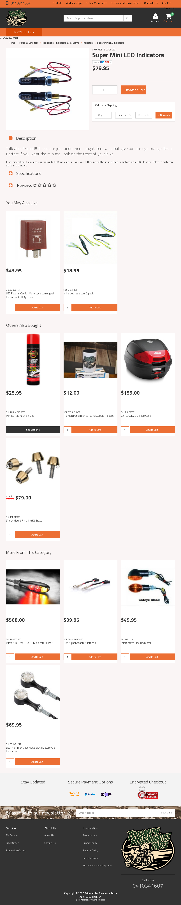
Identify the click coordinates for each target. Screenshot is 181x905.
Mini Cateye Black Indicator (136, 643)
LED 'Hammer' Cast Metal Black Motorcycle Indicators (30, 749)
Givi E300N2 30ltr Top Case (136, 416)
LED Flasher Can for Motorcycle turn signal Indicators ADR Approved (30, 295)
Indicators (88, 43)
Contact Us (50, 843)
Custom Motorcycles (96, 3)
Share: (102, 62)
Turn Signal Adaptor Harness (80, 643)
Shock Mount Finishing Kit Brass (24, 520)
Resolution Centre (15, 850)
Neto (102, 899)
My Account (12, 835)
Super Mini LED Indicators (110, 43)
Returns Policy (90, 850)
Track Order (12, 843)
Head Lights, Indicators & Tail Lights (60, 43)
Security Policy (90, 858)
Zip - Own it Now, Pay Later (97, 865)
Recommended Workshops (126, 3)
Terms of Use (90, 835)
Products (57, 3)
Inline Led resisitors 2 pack (79, 293)
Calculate (165, 115)
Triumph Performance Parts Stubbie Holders (89, 416)
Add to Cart (135, 89)
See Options (33, 430)
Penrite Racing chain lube (20, 416)
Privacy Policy (90, 843)
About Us (166, 3)
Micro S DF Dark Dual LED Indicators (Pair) (29, 643)
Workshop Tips (74, 3)
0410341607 (20, 3)
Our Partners (151, 3)
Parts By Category (28, 43)
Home (12, 43)
